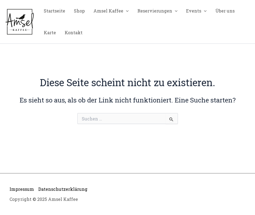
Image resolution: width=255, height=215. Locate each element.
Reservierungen (157, 11)
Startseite (54, 11)
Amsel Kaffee (111, 11)
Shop (79, 11)
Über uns (225, 11)
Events (196, 11)
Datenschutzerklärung (62, 189)
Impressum (22, 189)
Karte (50, 32)
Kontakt (74, 32)
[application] (126, 11)
